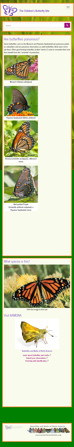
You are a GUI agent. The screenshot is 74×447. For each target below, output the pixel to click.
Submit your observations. (37, 357)
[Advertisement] (37, 234)
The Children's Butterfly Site (34, 9)
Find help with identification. (37, 360)
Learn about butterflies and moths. (37, 355)
